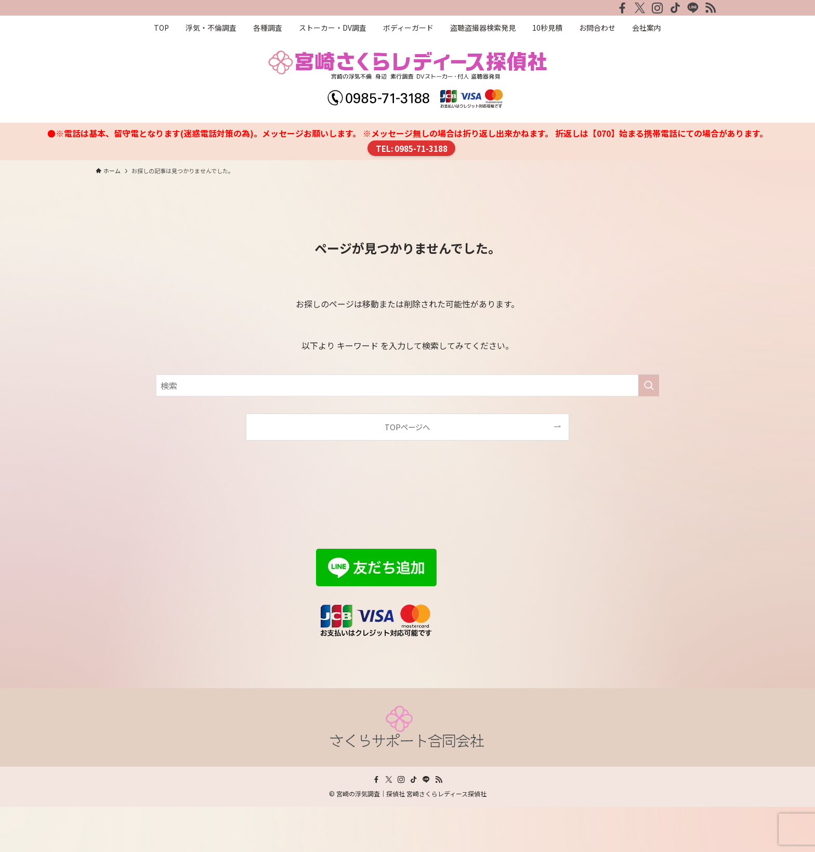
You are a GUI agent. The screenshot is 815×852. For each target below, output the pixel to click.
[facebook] (622, 8)
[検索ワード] (407, 385)
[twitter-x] (640, 8)
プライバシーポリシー (137, 640)
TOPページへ (407, 426)
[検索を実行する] (648, 385)
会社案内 (112, 627)
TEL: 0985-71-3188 (412, 148)
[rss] (710, 8)
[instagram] (657, 8)
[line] (693, 8)
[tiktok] (675, 8)
